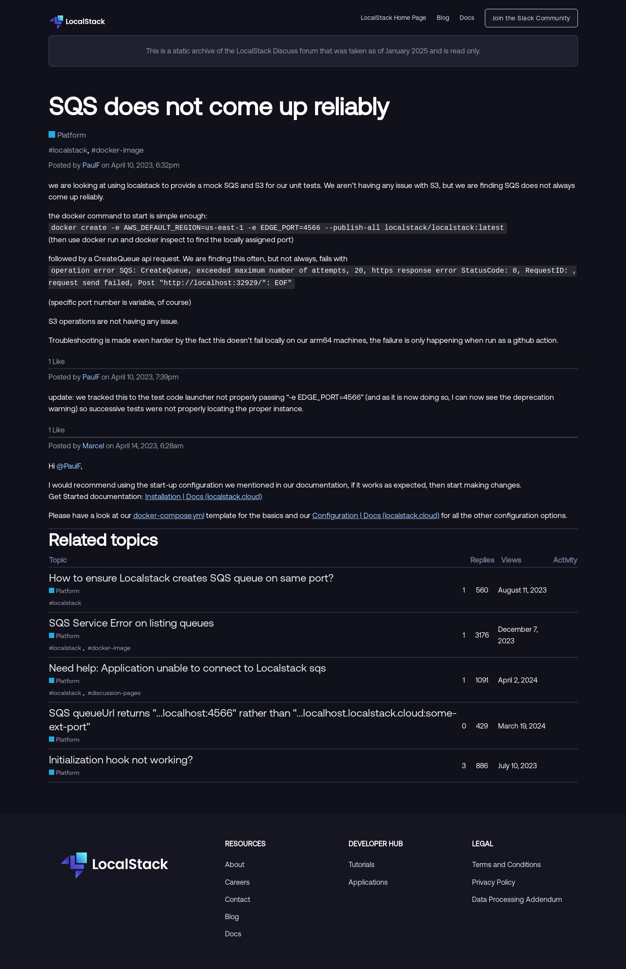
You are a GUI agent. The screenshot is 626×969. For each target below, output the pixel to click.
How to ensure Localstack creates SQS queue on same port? (191, 575)
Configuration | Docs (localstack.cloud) (375, 512)
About (234, 862)
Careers (237, 879)
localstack (70, 149)
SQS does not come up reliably (219, 106)
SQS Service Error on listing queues (131, 620)
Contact (237, 897)
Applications (368, 879)
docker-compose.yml (168, 512)
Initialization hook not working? (121, 757)
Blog (443, 17)
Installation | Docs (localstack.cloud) (203, 493)
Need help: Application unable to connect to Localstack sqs (187, 665)
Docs (467, 17)
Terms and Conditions (506, 862)
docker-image (120, 149)
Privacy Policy (493, 879)
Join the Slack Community (531, 18)
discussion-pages (116, 690)
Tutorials (362, 862)
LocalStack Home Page (393, 17)
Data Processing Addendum (517, 897)
